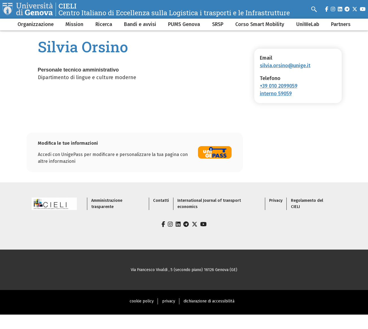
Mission (74, 24)
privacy (168, 301)
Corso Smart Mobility (259, 24)
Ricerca (103, 24)
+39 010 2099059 (278, 86)
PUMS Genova (184, 24)
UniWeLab (307, 24)
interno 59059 (276, 93)
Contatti (161, 200)
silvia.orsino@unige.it (285, 65)
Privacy (275, 200)
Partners (340, 24)
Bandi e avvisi (140, 24)
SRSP (217, 24)
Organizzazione (36, 24)
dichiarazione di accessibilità (209, 301)
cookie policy (142, 301)
